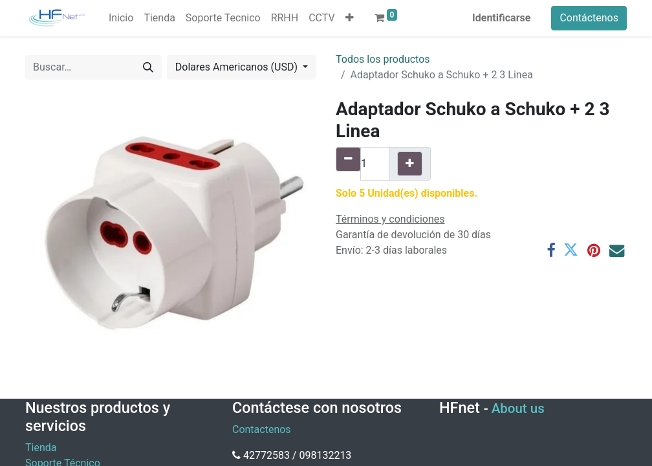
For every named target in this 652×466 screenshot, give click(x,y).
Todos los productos (383, 59)
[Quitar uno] (348, 159)
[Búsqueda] (148, 67)
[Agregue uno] (409, 163)
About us (518, 408)
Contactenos (261, 429)
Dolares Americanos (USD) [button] (237, 67)
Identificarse (501, 18)
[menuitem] (120, 18)
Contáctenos (589, 18)
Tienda (40, 447)
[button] (349, 18)
